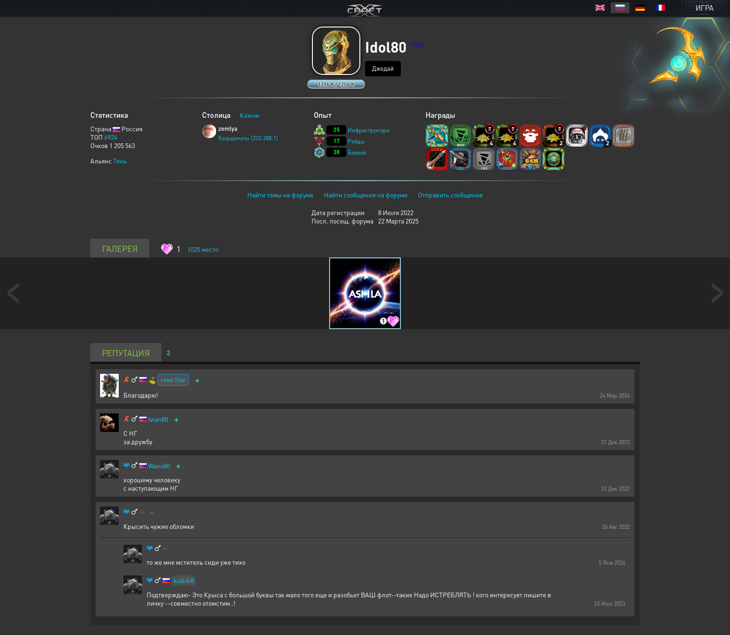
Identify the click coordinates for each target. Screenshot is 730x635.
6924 (110, 137)
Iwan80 (158, 419)
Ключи (249, 115)
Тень (120, 160)
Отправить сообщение (450, 194)
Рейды (356, 141)
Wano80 (159, 466)
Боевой (357, 152)
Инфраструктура (368, 130)
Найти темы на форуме (280, 194)
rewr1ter (173, 379)
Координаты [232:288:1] (248, 138)
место (202, 249)
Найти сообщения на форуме (365, 194)
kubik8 (184, 580)
